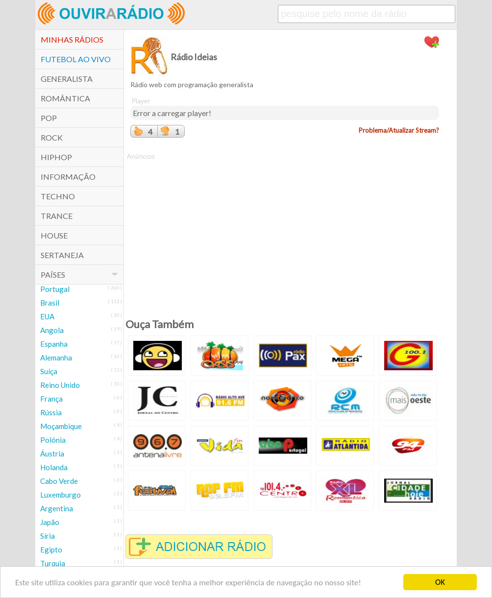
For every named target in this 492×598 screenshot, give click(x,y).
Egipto (51, 549)
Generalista (67, 78)
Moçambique (61, 426)
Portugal (55, 289)
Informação (68, 176)
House (54, 235)
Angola (52, 330)
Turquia (52, 563)
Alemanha (56, 357)
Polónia (53, 439)
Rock (52, 137)
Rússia (51, 412)
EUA (47, 316)
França (51, 398)
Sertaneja (62, 255)
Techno (58, 196)
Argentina (56, 508)
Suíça (48, 371)
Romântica (65, 98)
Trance (57, 215)
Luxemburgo (60, 494)
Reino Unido (60, 385)
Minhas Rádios (72, 39)
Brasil (49, 302)
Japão (49, 522)
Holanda (54, 467)
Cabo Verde (59, 481)
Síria (47, 535)
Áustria (52, 453)
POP (49, 117)
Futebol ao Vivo (76, 59)
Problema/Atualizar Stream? (399, 130)
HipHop (56, 157)
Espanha (54, 343)
